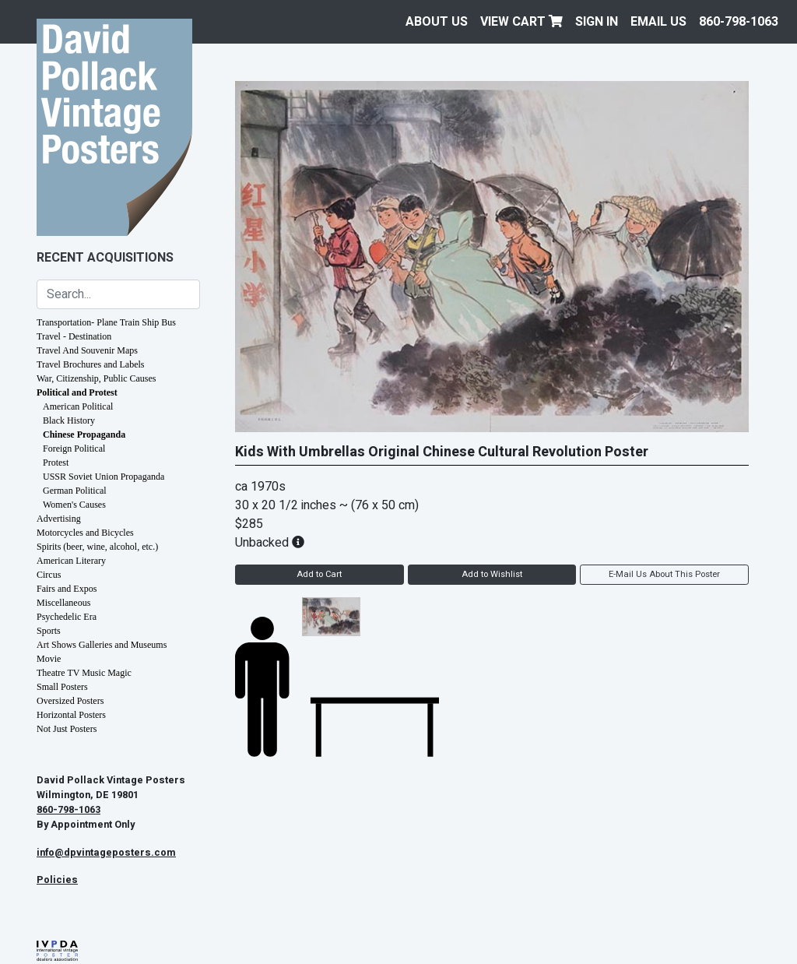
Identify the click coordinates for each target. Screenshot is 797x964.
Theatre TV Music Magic (84, 672)
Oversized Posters (70, 700)
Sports (49, 630)
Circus (49, 574)
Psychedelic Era (67, 616)
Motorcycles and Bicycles (85, 532)
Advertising (59, 518)
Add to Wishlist (492, 574)
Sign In (596, 21)
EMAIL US (658, 21)
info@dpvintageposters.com (106, 853)
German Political (75, 490)
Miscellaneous (63, 602)
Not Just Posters (67, 728)
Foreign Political (74, 448)
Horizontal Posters (71, 714)
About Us (437, 21)
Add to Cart (319, 574)
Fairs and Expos (67, 588)
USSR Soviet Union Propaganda (103, 476)
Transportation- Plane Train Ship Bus (106, 322)
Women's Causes (74, 504)
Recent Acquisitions (105, 257)
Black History (69, 420)
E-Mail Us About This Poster (664, 574)
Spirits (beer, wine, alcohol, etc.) (97, 546)
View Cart (521, 21)
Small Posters (62, 686)
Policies (57, 880)
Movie (49, 658)
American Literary (71, 560)
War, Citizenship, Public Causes (96, 378)
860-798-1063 (738, 21)
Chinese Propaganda (84, 434)
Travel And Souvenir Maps (87, 350)
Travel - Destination (74, 336)
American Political (78, 406)
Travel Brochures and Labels (91, 364)
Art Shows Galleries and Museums (102, 644)
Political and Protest (77, 392)
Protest (55, 462)
